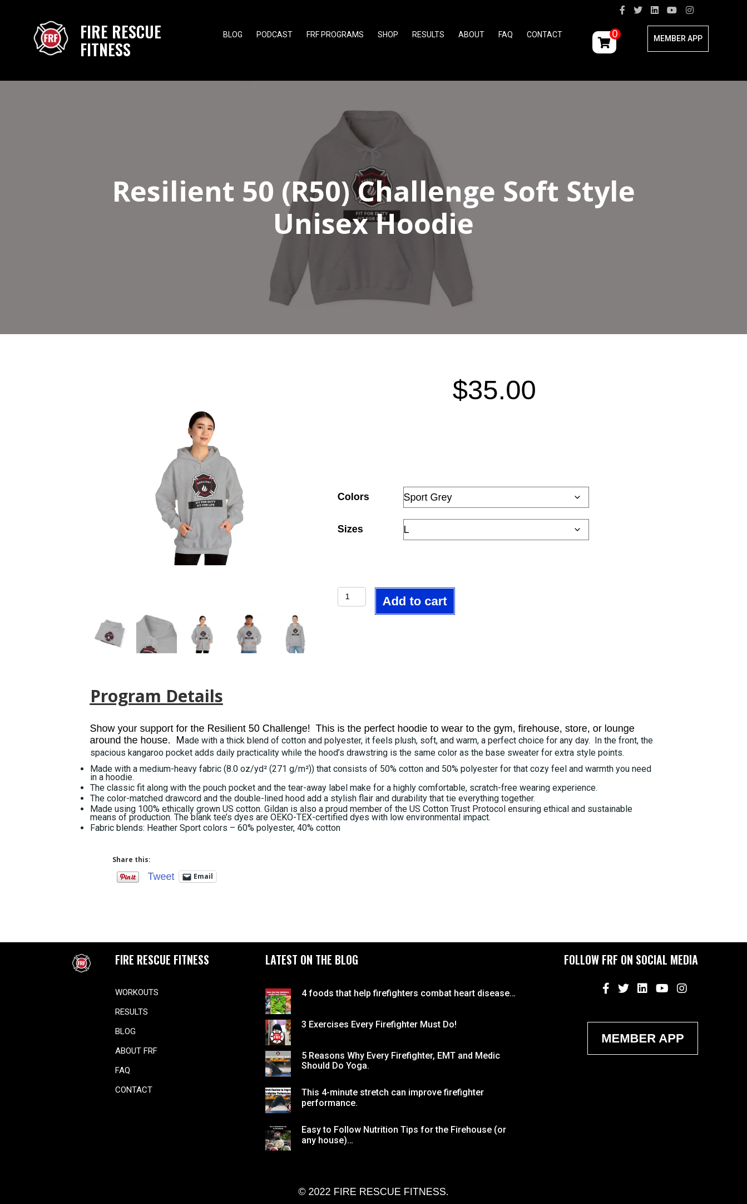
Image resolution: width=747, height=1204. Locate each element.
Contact (544, 34)
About (471, 34)
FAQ (505, 34)
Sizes (350, 529)
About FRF (136, 1051)
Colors (353, 496)
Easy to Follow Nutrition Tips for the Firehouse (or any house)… (403, 1134)
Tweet (161, 876)
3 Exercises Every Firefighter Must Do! (379, 1024)
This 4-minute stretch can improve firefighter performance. (392, 1097)
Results (428, 34)
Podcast (274, 34)
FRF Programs (335, 34)
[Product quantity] (352, 596)
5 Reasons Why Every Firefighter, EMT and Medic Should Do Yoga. (400, 1060)
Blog (233, 34)
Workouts (137, 992)
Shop (388, 34)
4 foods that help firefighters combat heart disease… (408, 993)
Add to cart (415, 601)
